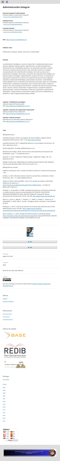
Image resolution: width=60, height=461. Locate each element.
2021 (4, 399)
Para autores (6, 317)
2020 (4, 401)
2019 (4, 404)
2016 (4, 412)
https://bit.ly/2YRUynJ (34, 140)
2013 (4, 421)
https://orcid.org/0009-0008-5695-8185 (12, 17)
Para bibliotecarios (8, 319)
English (5, 299)
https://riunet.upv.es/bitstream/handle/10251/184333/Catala (22, 185)
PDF (30, 242)
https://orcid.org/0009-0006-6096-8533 (12, 24)
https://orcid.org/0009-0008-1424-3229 (12, 32)
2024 (4, 265)
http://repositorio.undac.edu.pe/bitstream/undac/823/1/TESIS (22, 216)
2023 (4, 393)
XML (30, 247)
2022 (4, 396)
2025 (4, 390)
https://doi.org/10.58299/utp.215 (16, 40)
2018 (4, 407)
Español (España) (8, 301)
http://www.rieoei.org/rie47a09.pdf (44, 196)
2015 (4, 415)
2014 (4, 418)
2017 (4, 410)
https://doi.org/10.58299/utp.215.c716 (18, 114)
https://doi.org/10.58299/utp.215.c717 (18, 121)
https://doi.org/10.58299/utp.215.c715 (18, 106)
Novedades (6, 379)
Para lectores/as (7, 314)
